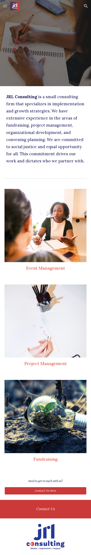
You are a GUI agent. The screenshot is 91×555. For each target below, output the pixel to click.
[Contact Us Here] (45, 491)
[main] (46, 128)
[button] (5, 6)
